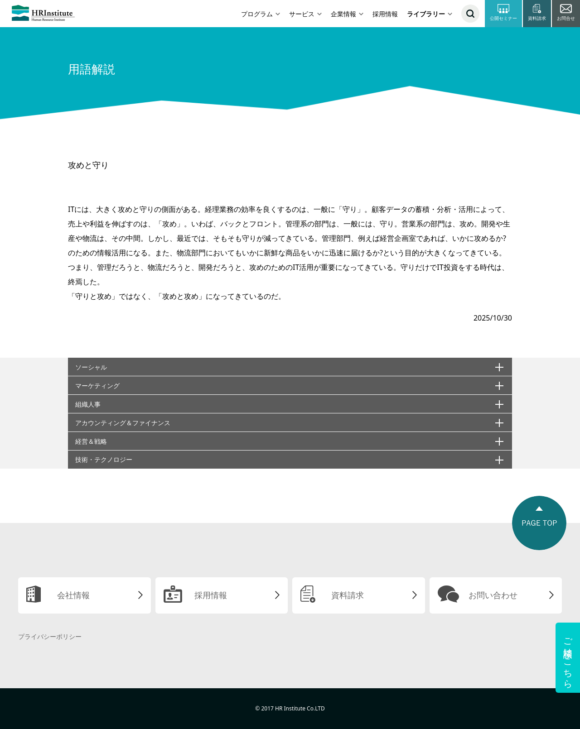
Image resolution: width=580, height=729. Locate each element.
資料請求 (347, 595)
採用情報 (385, 14)
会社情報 (73, 595)
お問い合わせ (493, 595)
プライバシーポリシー (50, 636)
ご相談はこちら (568, 658)
